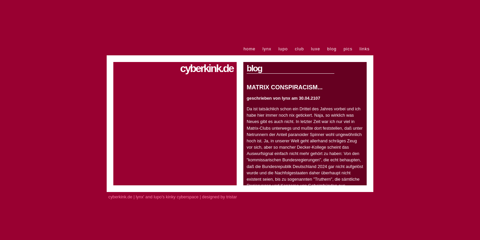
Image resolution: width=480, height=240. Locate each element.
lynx (266, 48)
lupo (283, 48)
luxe (315, 48)
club (299, 48)
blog (331, 48)
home (249, 48)
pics (348, 48)
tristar (231, 196)
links (364, 48)
